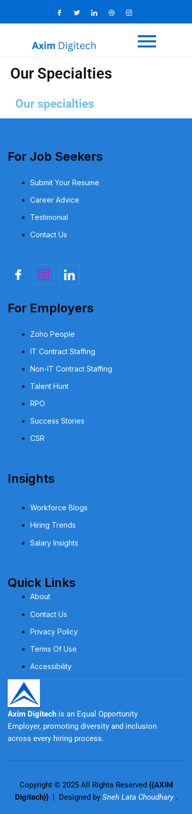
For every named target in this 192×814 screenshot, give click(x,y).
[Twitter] (81, 12)
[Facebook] (64, 12)
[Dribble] (116, 12)
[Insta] (43, 274)
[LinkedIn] (98, 12)
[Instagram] (133, 12)
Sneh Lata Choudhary (139, 797)
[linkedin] (69, 274)
